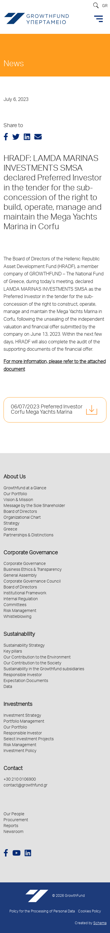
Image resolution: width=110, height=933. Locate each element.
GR (105, 6)
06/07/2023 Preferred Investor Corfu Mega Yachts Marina (46, 410)
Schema (99, 923)
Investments (18, 704)
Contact (13, 768)
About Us (15, 477)
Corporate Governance (31, 553)
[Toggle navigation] (98, 18)
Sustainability (19, 634)
